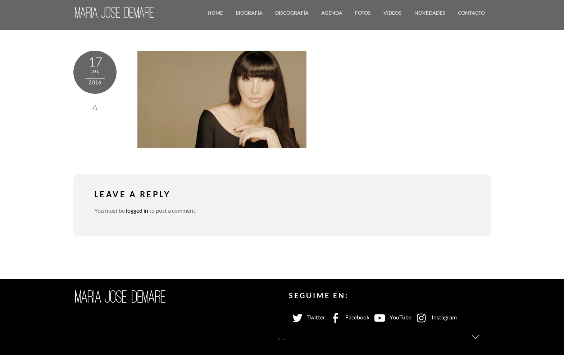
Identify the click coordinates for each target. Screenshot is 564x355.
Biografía (249, 13)
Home (215, 13)
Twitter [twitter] (307, 317)
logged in (137, 210)
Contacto (471, 13)
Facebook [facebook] (348, 317)
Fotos (363, 13)
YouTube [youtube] (391, 317)
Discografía (292, 13)
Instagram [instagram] (435, 317)
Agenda (331, 13)
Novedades (429, 13)
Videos (392, 13)
